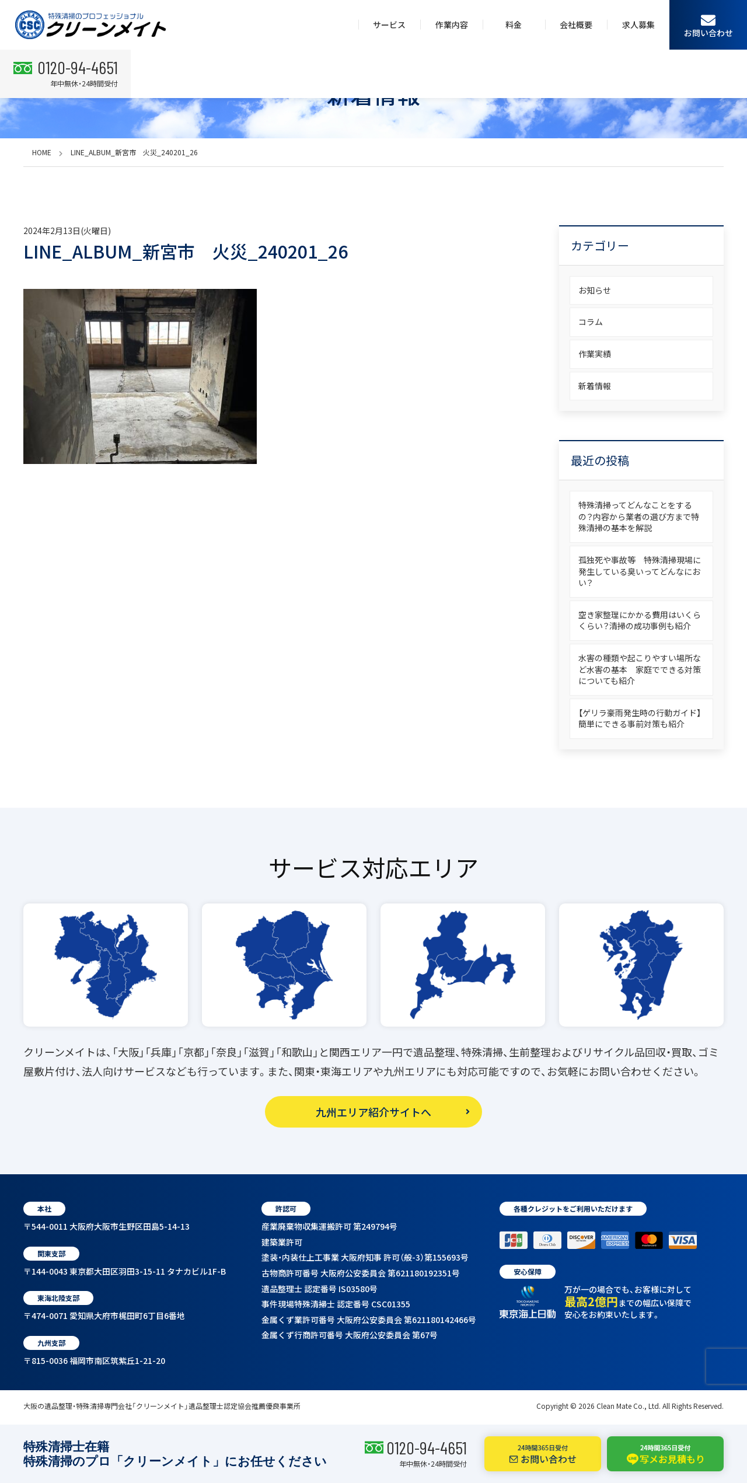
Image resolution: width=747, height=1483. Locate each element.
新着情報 (594, 386)
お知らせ (594, 290)
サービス (389, 24)
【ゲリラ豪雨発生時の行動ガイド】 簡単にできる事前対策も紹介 (643, 718)
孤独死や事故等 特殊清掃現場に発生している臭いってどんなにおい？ (639, 571)
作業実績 (594, 354)
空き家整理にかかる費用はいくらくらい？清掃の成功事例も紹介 (639, 620)
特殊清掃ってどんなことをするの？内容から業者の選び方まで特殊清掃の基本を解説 (638, 516)
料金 (513, 24)
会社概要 (576, 24)
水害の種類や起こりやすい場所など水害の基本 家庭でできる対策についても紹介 (639, 669)
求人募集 (638, 24)
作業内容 (451, 24)
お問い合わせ (708, 25)
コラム (590, 321)
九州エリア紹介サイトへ (373, 1111)
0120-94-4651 (426, 1447)
